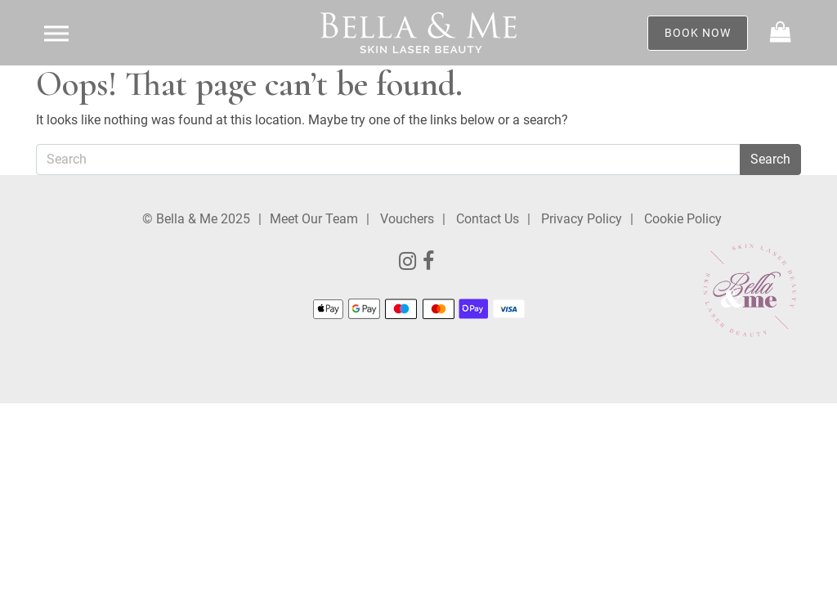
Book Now (698, 32)
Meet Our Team (314, 219)
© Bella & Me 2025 (196, 219)
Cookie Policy (683, 219)
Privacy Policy (581, 219)
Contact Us (487, 219)
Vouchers (407, 219)
